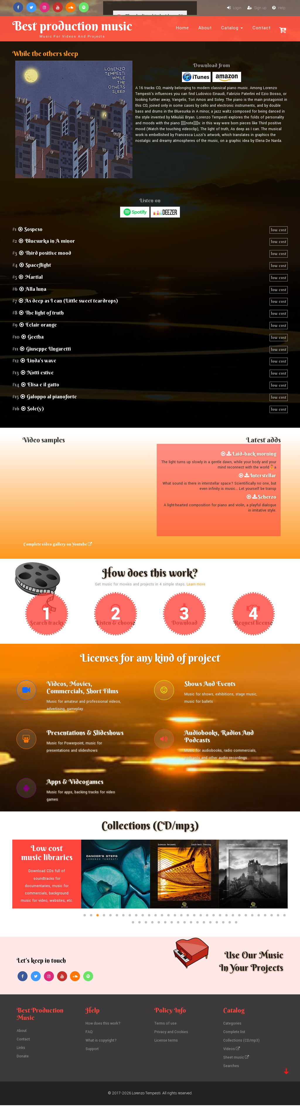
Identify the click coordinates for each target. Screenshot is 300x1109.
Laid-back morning (254, 454)
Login (234, 8)
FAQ (89, 1036)
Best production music (78, 28)
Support (92, 1053)
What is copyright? (101, 1044)
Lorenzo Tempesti (146, 1097)
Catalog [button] (232, 28)
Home (182, 28)
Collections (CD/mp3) (241, 1044)
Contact (262, 28)
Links (21, 1052)
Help (278, 8)
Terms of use (165, 1028)
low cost (278, 230)
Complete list (234, 1036)
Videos (231, 1053)
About (205, 28)
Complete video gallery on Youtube (57, 544)
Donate (23, 1060)
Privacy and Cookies (171, 1036)
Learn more (196, 584)
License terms (166, 1044)
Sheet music (236, 1061)
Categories (232, 1028)
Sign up (256, 8)
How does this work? (104, 1028)
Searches (231, 1070)
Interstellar (263, 476)
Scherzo (267, 497)
